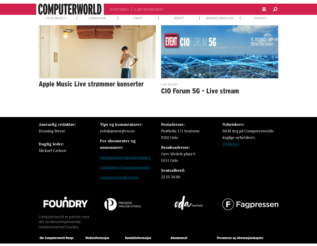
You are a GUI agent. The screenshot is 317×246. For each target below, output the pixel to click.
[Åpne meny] (264, 9)
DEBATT (179, 18)
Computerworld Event (119, 177)
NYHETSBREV (119, 9)
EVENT (138, 18)
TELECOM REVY (56, 18)
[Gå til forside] (70, 9)
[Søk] (275, 9)
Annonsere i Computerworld (124, 167)
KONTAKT (260, 18)
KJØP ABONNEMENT (148, 9)
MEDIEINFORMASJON (220, 18)
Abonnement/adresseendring (125, 157)
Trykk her (230, 144)
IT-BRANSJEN (97, 18)
